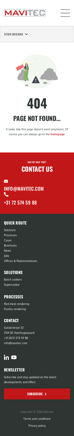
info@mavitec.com (24, 188)
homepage (58, 134)
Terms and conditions (37, 418)
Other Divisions (16, 34)
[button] (65, 13)
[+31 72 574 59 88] (6, 194)
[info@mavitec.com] (6, 181)
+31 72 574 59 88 (20, 202)
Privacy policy (37, 425)
